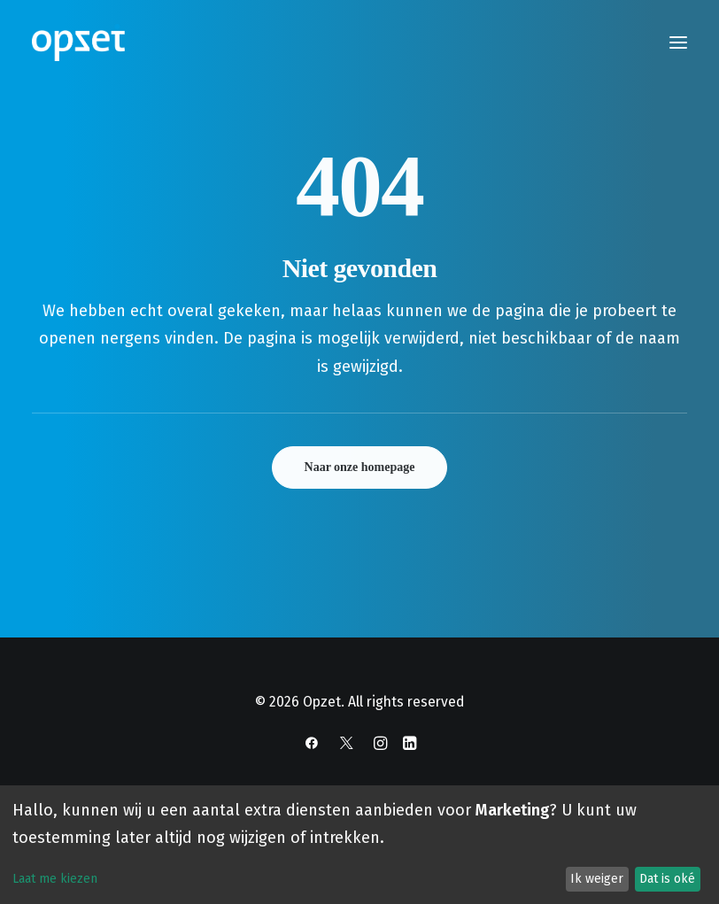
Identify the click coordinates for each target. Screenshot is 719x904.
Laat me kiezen (54, 878)
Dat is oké (667, 878)
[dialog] (359, 844)
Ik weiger (596, 878)
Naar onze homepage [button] (360, 467)
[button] (678, 42)
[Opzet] (78, 42)
